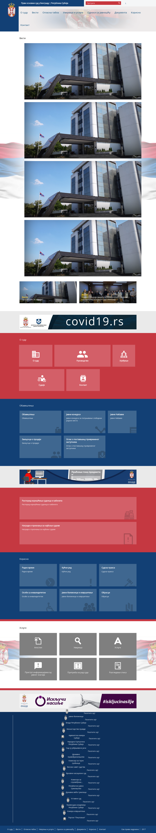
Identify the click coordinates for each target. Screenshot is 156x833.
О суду (24, 12)
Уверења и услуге (73, 12)
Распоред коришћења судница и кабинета (40, 504)
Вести (35, 12)
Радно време (27, 571)
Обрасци (105, 596)
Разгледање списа (118, 672)
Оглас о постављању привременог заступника (80, 447)
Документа (121, 12)
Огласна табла (51, 12)
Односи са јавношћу (98, 12)
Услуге (118, 647)
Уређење (124, 361)
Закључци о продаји (30, 443)
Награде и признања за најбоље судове (38, 529)
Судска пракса (107, 571)
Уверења (78, 647)
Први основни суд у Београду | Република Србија (44, 3)
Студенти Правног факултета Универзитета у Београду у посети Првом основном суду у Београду (105, 298)
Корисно (136, 12)
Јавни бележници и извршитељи (75, 596)
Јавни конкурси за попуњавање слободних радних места (84, 419)
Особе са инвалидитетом (32, 596)
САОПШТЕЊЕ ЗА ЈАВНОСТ (32, 299)
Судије (42, 385)
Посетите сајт (89, 713)
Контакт (24, 25)
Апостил (38, 647)
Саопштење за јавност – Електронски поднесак (49, 101)
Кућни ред (66, 571)
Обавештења (27, 418)
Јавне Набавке (116, 418)
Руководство (82, 361)
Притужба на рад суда (78, 672)
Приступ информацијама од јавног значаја (38, 673)
